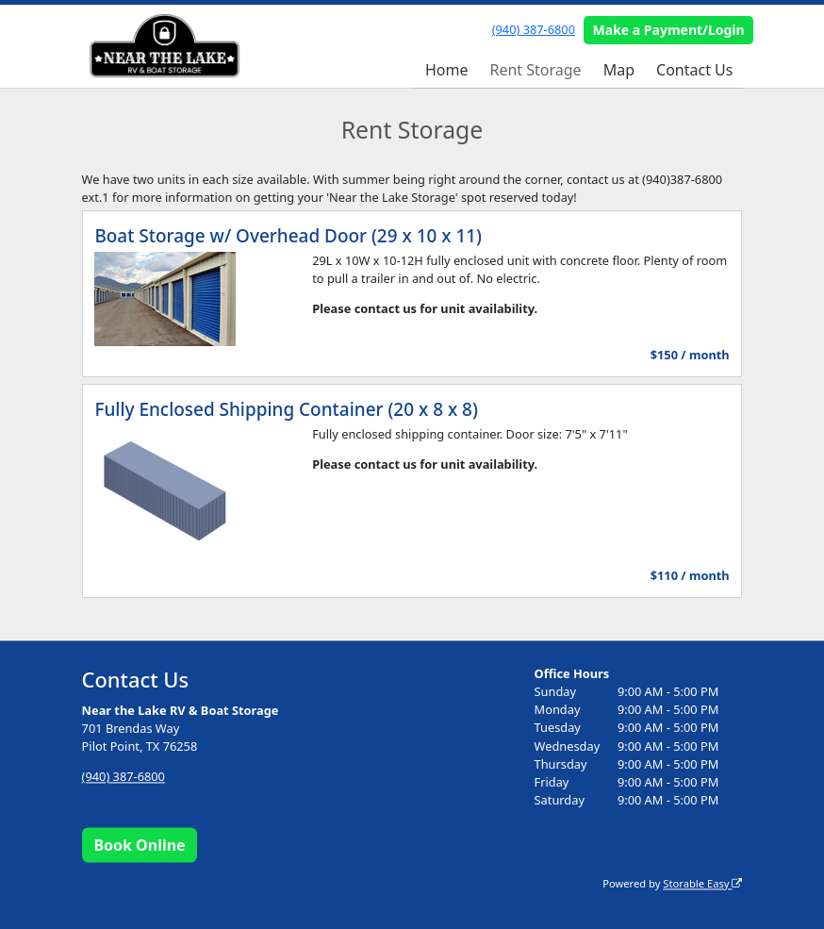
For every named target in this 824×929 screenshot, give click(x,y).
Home (447, 69)
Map (618, 69)
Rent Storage (535, 69)
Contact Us (694, 69)
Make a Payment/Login (669, 30)
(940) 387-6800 (533, 29)
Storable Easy (702, 883)
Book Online (139, 845)
